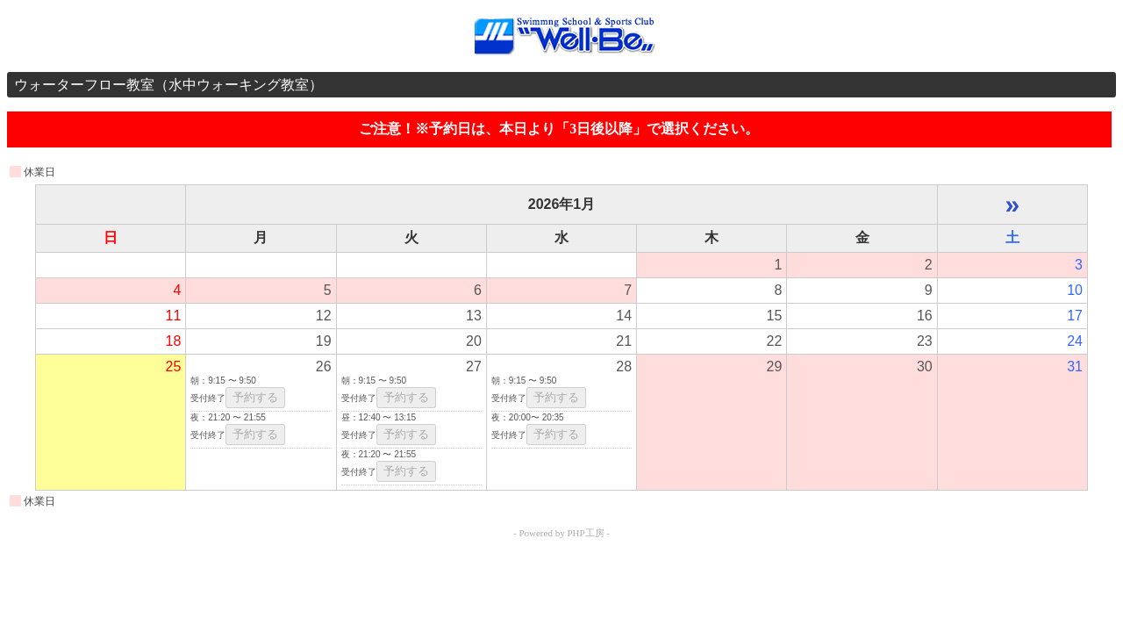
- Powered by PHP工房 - (561, 533)
